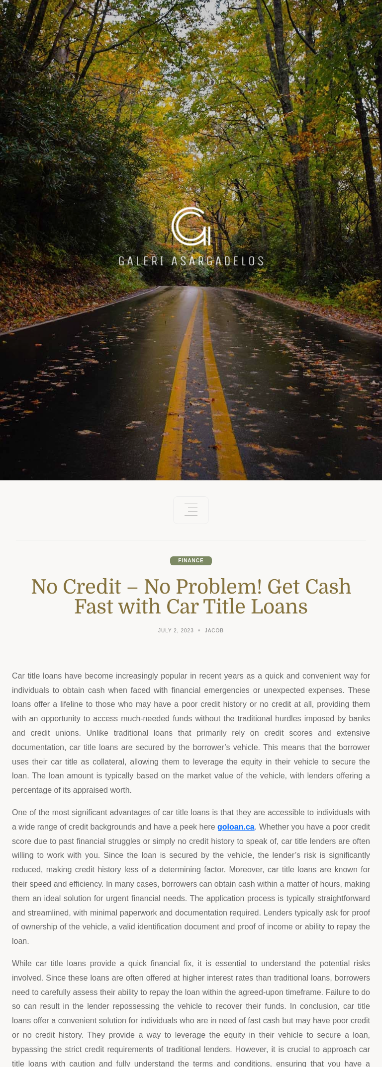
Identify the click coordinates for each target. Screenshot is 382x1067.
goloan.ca (236, 827)
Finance (190, 560)
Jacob (214, 630)
